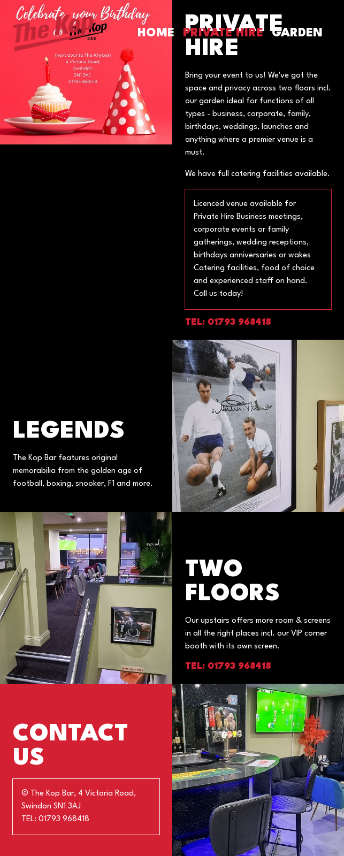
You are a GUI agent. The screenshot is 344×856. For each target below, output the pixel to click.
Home (155, 33)
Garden (297, 33)
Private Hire (223, 33)
